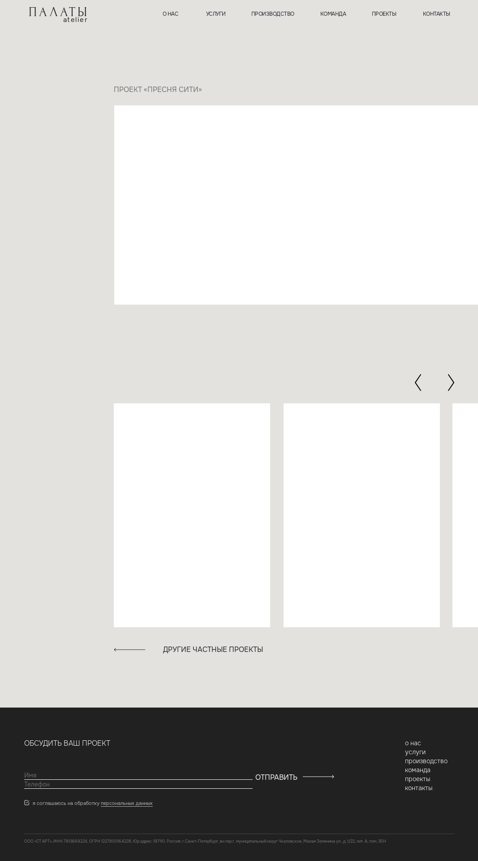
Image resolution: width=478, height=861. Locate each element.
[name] (138, 775)
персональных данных (127, 803)
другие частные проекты (213, 649)
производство (272, 13)
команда (333, 13)
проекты (384, 13)
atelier (75, 19)
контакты (436, 13)
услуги (216, 13)
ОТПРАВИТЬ (276, 777)
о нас (171, 13)
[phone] (138, 784)
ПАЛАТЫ (59, 11)
